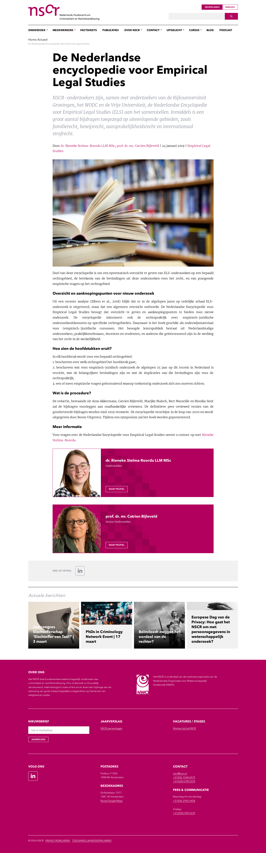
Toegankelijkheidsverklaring (92, 840)
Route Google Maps (112, 800)
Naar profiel (116, 489)
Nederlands (212, 7)
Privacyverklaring (57, 840)
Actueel (42, 39)
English (230, 7)
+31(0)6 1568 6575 (184, 777)
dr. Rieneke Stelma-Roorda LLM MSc (88, 146)
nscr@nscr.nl (180, 773)
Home (32, 39)
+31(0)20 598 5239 (184, 781)
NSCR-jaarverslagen (111, 728)
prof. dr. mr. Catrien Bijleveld (138, 146)
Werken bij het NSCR (184, 728)
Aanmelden (38, 739)
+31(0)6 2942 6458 (184, 800)
